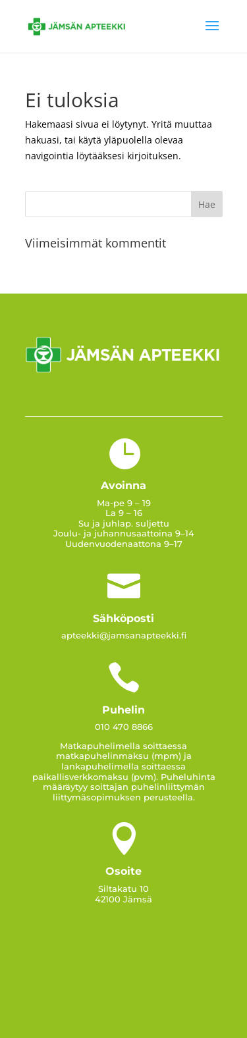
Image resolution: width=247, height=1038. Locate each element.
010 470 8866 (124, 726)
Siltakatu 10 (123, 888)
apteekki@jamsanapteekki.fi (123, 635)
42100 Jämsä (123, 899)
